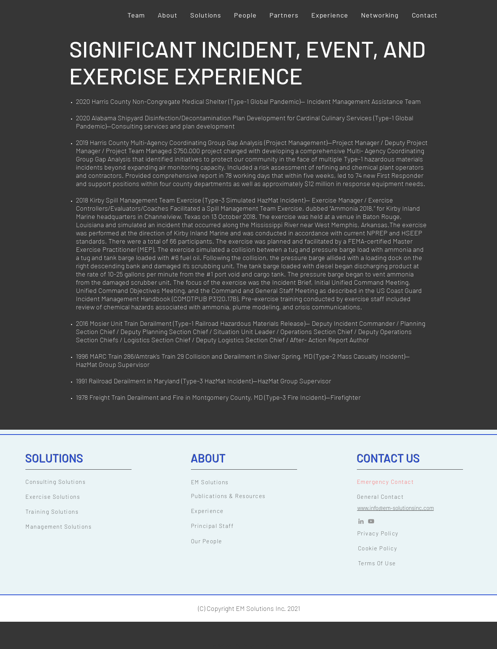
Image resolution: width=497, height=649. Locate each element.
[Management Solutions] (84, 526)
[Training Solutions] (84, 511)
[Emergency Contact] (415, 481)
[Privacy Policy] (416, 533)
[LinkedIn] (361, 521)
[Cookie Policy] (416, 548)
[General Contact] (415, 496)
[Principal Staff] (249, 525)
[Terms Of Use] (416, 563)
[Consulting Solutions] (84, 481)
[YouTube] (371, 521)
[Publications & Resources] (249, 495)
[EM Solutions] (249, 482)
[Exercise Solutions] (84, 496)
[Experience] (249, 510)
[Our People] (249, 541)
